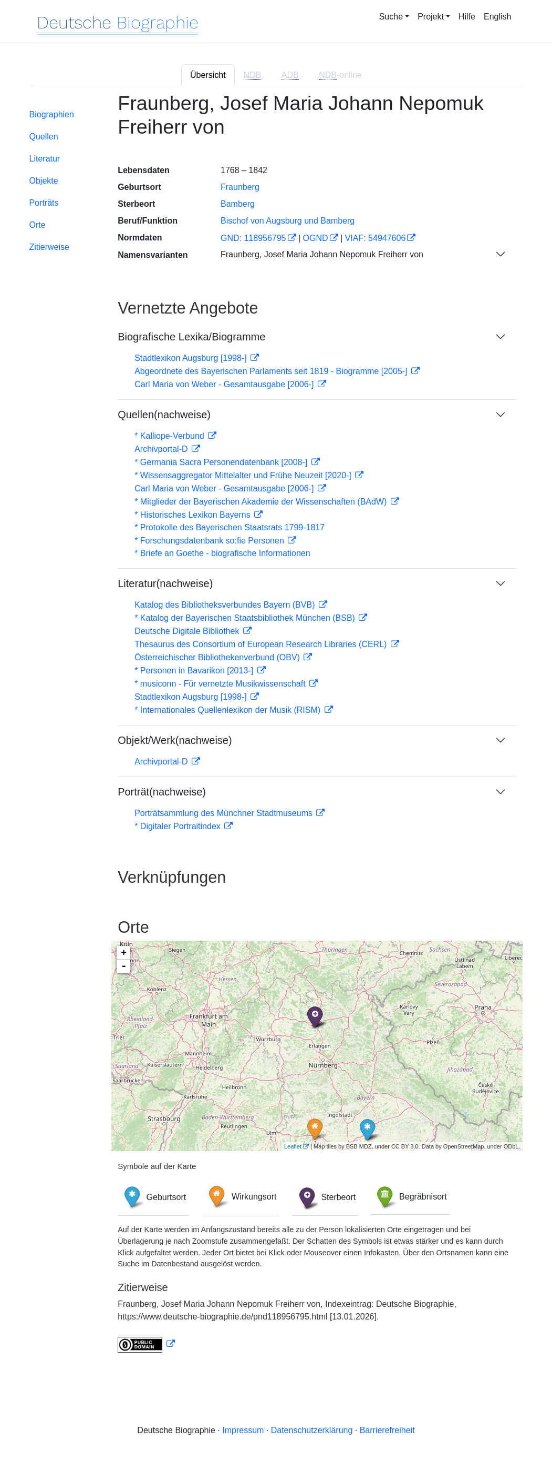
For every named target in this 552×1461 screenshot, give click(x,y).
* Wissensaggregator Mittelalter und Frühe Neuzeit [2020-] (243, 475)
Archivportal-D (162, 449)
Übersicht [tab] (208, 74)
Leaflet (292, 1146)
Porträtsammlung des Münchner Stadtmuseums (224, 813)
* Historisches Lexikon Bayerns (193, 514)
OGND (315, 238)
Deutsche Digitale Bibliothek (188, 631)
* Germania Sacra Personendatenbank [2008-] (222, 462)
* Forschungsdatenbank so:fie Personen (210, 540)
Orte (37, 224)
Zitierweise (49, 247)
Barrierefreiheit (387, 1430)
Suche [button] (391, 16)
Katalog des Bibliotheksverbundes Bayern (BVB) (225, 604)
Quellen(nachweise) (164, 414)
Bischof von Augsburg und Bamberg (288, 220)
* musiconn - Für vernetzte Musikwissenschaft (221, 683)
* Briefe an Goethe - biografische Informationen (222, 553)
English (497, 16)
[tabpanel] (276, 729)
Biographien (51, 114)
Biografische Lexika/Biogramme (191, 336)
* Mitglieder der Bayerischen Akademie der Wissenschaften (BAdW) (261, 501)
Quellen (43, 136)
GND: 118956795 (253, 238)
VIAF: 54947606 (375, 238)
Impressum (243, 1430)
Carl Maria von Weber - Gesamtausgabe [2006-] (225, 384)
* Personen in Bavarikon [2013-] (194, 670)
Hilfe (467, 16)
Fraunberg (240, 187)
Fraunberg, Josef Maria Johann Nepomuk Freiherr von (322, 254)
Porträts (44, 202)
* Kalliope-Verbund (170, 435)
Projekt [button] (431, 16)
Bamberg (238, 203)
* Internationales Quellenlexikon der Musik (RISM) (228, 710)
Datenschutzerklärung (312, 1430)
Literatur (44, 158)
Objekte (43, 180)
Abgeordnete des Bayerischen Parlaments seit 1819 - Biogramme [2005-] (272, 371)
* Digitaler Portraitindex (178, 826)
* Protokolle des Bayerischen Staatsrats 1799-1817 (229, 527)
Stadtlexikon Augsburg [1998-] (191, 358)
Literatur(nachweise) (165, 583)
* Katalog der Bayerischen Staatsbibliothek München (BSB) (245, 617)
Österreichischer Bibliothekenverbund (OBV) (218, 657)
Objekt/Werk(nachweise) (175, 740)
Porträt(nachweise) (162, 792)
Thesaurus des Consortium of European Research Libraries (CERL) (261, 644)
